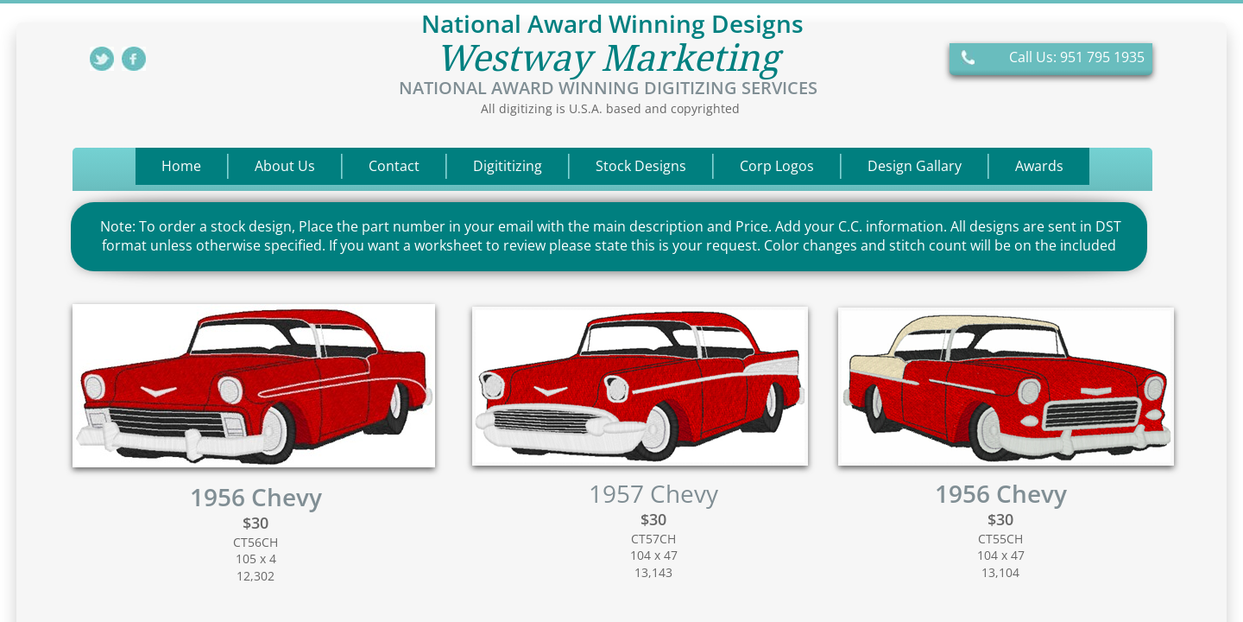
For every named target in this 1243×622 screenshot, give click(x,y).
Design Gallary (915, 165)
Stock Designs (641, 165)
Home (181, 165)
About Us (285, 165)
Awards (1039, 165)
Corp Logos (777, 165)
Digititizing (507, 165)
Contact (394, 165)
